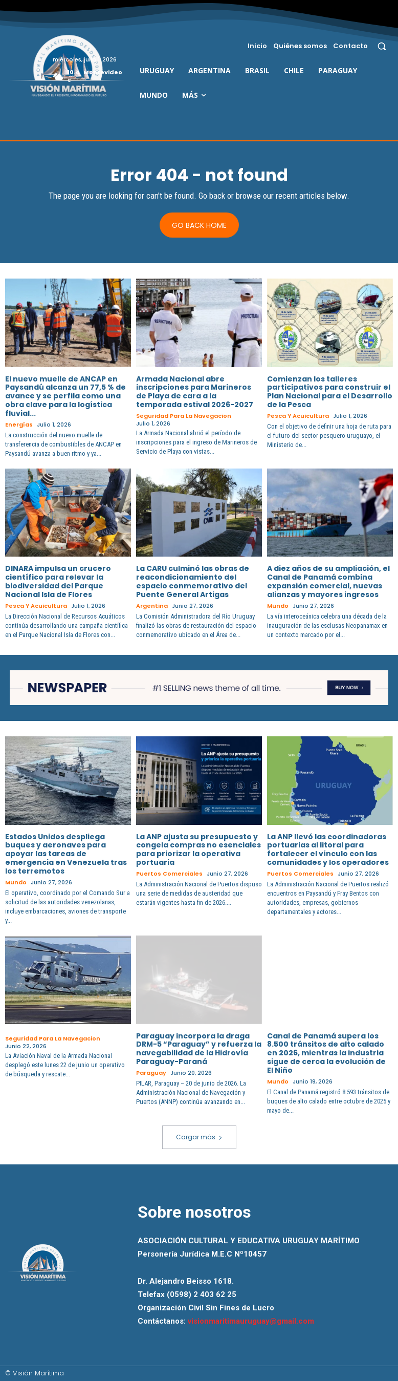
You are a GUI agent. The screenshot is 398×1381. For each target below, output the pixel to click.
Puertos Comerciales (169, 873)
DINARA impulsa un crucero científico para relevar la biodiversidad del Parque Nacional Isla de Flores (58, 581)
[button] (382, 46)
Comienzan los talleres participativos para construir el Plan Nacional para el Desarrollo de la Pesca (329, 392)
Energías (19, 424)
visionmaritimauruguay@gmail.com (251, 1321)
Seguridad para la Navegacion (183, 416)
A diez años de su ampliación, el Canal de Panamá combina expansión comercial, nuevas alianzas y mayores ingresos (328, 581)
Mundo (278, 606)
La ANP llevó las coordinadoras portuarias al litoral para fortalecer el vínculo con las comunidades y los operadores (328, 849)
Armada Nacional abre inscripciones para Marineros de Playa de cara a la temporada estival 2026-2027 (194, 392)
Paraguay (151, 1073)
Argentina (152, 606)
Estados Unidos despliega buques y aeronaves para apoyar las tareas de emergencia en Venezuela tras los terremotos (66, 854)
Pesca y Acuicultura (298, 416)
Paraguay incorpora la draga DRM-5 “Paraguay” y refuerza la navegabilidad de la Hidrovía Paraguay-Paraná (198, 1049)
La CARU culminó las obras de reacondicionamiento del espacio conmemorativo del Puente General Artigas (192, 581)
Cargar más (199, 1137)
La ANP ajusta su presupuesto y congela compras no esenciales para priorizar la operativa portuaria (198, 849)
